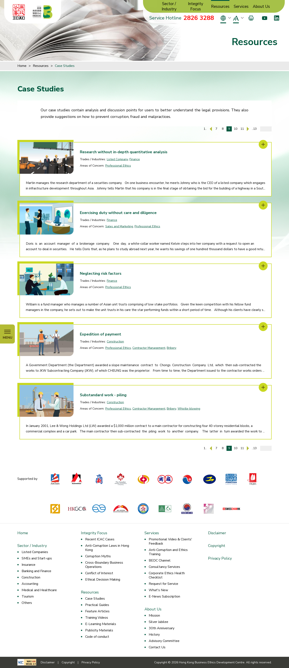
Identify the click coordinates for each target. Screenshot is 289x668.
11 (242, 129)
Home (21, 65)
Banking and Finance (36, 571)
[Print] (251, 18)
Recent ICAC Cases (99, 539)
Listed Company (117, 159)
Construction (115, 342)
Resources (220, 6)
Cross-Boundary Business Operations (104, 564)
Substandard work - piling (103, 394)
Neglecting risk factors (100, 273)
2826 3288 (198, 18)
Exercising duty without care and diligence (118, 212)
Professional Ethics (118, 166)
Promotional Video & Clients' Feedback (170, 541)
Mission (154, 615)
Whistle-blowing (189, 409)
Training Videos (96, 618)
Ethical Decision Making (102, 579)
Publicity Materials (99, 630)
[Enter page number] (266, 128)
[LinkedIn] (276, 18)
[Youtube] (264, 18)
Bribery (171, 348)
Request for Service (163, 584)
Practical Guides (97, 605)
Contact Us (157, 647)
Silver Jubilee (158, 622)
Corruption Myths (98, 556)
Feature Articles (97, 611)
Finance (134, 159)
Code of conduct (97, 637)
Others (27, 603)
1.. (205, 129)
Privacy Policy (220, 558)
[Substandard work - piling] (263, 387)
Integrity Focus (195, 6)
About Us (261, 6)
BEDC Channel (160, 560)
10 (235, 129)
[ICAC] (19, 11)
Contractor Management (148, 348)
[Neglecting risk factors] (263, 265)
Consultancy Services (164, 567)
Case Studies (65, 65)
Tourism (28, 596)
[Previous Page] (211, 129)
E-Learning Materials (100, 624)
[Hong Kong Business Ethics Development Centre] (43, 12)
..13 (254, 129)
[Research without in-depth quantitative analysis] (263, 144)
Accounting (30, 584)
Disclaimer (217, 533)
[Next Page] (248, 129)
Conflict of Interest (99, 573)
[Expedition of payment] (263, 326)
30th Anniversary (161, 628)
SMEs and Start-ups (37, 558)
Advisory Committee (164, 641)
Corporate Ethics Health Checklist (167, 575)
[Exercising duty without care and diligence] (263, 205)
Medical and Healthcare (39, 590)
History (154, 634)
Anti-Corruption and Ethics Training (168, 552)
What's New (158, 590)
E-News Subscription (164, 596)
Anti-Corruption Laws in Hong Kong (107, 548)
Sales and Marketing (119, 226)
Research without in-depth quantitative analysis (123, 152)
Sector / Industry (169, 6)
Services (241, 6)
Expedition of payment (100, 334)
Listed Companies (35, 552)
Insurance (28, 565)
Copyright (216, 546)
